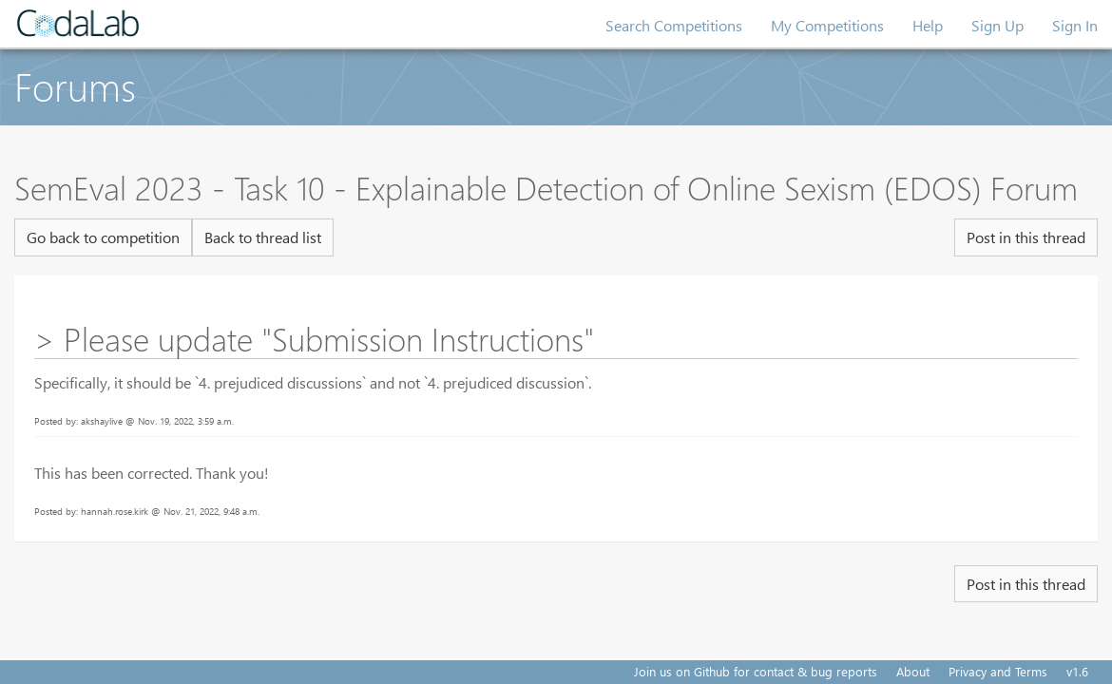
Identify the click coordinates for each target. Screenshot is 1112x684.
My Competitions (827, 25)
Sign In (1075, 25)
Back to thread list (262, 237)
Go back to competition (103, 237)
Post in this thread (1026, 237)
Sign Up (997, 25)
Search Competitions (673, 25)
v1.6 (1077, 671)
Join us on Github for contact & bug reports (755, 671)
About (913, 671)
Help (927, 25)
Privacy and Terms (998, 671)
